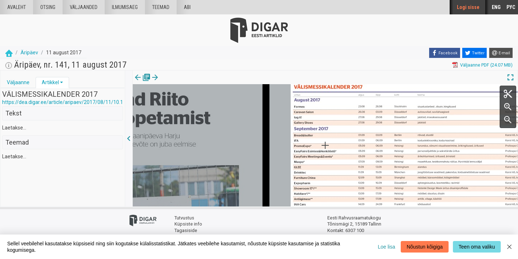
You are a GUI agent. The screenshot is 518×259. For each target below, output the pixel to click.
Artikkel (50, 82)
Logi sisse (468, 7)
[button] (61, 82)
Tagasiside (185, 230)
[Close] (509, 246)
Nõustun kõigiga (424, 247)
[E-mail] (501, 53)
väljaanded (83, 7)
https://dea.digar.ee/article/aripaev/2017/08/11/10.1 (62, 102)
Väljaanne (18, 82)
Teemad (160, 7)
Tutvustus (184, 218)
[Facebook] (444, 53)
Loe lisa (386, 247)
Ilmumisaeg (125, 7)
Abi (187, 7)
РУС (510, 7)
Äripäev (29, 52)
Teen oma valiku (477, 247)
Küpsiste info (188, 224)
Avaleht (16, 7)
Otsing (47, 7)
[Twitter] (474, 53)
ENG (496, 7)
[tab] (18, 82)
